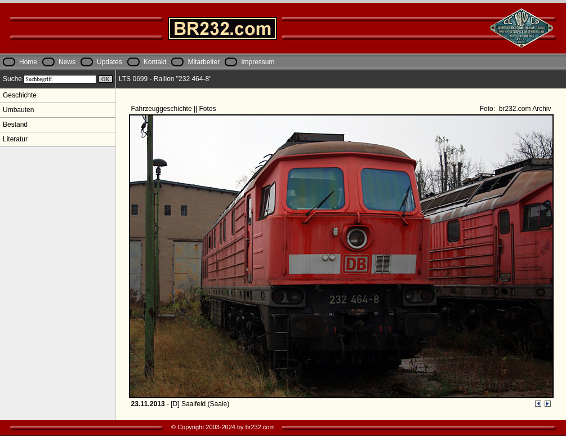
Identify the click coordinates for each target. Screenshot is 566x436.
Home (28, 62)
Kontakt (155, 62)
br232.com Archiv (524, 109)
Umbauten (18, 110)
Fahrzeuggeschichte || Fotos (174, 109)
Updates (109, 62)
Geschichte (20, 95)
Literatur (15, 139)
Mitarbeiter (204, 62)
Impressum (257, 62)
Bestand (15, 124)
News (67, 62)
